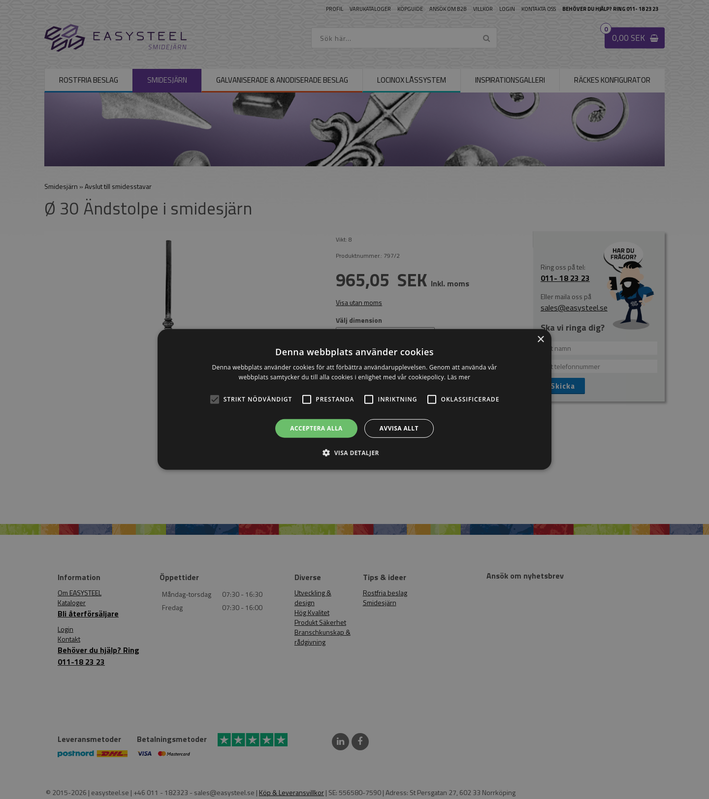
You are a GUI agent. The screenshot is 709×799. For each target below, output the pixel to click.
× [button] (540, 339)
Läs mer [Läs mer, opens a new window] (459, 377)
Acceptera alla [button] (316, 428)
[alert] (354, 399)
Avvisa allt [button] (399, 428)
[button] (215, 399)
